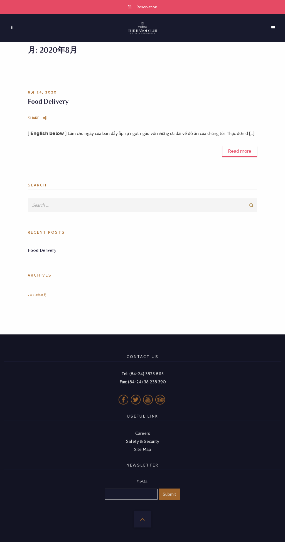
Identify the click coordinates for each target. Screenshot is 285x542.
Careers (142, 427)
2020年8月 (37, 295)
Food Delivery (48, 101)
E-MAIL (142, 476)
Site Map (142, 443)
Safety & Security (142, 435)
